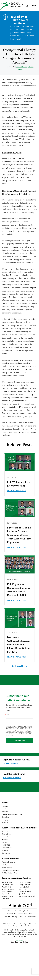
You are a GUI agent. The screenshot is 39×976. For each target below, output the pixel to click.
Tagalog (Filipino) (7, 896)
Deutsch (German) (25, 891)
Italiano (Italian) (24, 887)
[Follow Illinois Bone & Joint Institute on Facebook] (10, 905)
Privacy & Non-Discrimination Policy (19, 914)
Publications (6, 837)
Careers (4, 842)
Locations (5, 809)
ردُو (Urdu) (22, 889)
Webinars (5, 850)
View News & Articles (12, 778)
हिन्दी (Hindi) (5, 898)
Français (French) (24, 884)
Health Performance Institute (12, 814)
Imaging (5, 820)
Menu (34, 5)
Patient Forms (7, 867)
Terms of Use (7, 911)
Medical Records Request (10, 870)
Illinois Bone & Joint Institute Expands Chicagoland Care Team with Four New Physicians (19, 535)
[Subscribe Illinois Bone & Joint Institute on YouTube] (19, 905)
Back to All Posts (19, 666)
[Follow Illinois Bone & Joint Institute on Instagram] (24, 905)
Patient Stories (7, 848)
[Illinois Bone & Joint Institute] (12, 6)
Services (5, 812)
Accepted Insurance (8, 862)
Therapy (5, 822)
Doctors (4, 806)
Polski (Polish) (6, 887)
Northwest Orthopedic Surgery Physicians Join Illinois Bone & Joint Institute (19, 644)
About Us (5, 831)
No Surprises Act (30, 917)
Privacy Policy (17, 917)
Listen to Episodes (10, 764)
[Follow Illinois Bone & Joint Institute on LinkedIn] (15, 905)
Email (8, 715)
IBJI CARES (6, 845)
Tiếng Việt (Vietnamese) (27, 896)
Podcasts (5, 840)
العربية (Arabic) (7, 882)
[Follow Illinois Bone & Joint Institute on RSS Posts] (29, 905)
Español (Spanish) (25, 882)
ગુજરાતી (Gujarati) (7, 891)
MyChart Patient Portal (10, 873)
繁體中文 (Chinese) (8, 889)
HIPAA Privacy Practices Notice (24, 911)
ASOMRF (7, 917)
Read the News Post (16, 491)
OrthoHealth (6, 817)
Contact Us (6, 853)
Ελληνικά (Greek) (7, 884)
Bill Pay (4, 865)
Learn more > (16, 39)
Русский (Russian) (8, 894)
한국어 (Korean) (24, 894)
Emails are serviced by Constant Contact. (19, 733)
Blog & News (6, 834)
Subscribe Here (19, 741)
